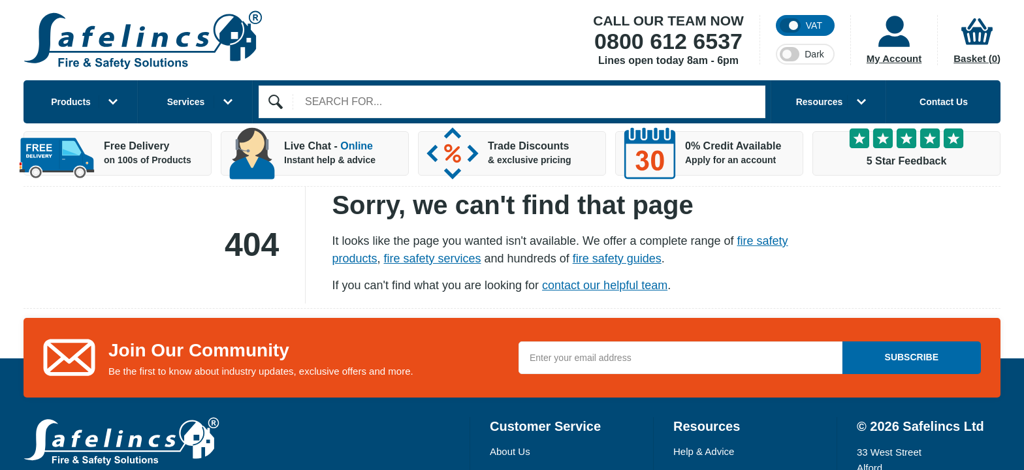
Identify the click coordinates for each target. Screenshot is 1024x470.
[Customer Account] (885, 40)
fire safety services (432, 258)
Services (199, 101)
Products (84, 101)
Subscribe (911, 357)
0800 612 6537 (668, 41)
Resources (831, 101)
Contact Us (944, 102)
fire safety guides (617, 258)
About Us (510, 451)
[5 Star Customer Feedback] (906, 153)
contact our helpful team (604, 285)
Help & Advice (703, 451)
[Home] (143, 40)
